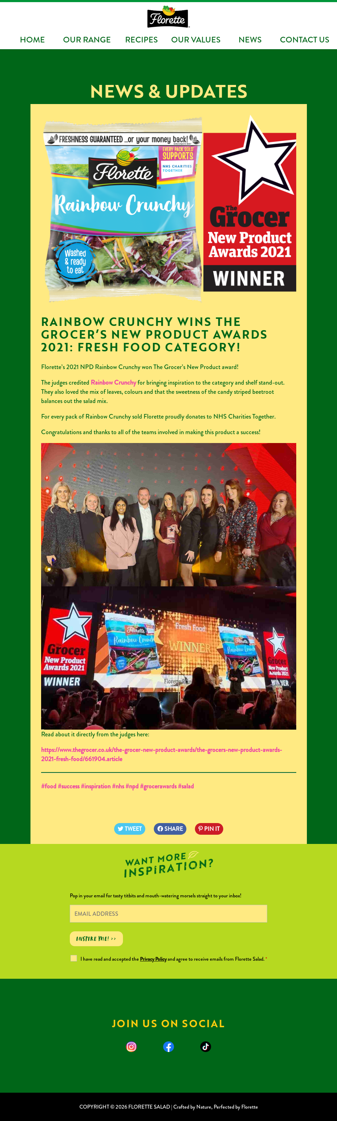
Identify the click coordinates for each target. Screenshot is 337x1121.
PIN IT (209, 829)
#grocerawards (158, 786)
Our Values (195, 40)
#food (48, 786)
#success (67, 786)
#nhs (118, 786)
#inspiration (95, 786)
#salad (186, 786)
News (250, 40)
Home (32, 40)
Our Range (87, 40)
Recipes (141, 40)
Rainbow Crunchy (113, 382)
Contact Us (304, 40)
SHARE (170, 829)
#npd (132, 786)
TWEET (130, 829)
